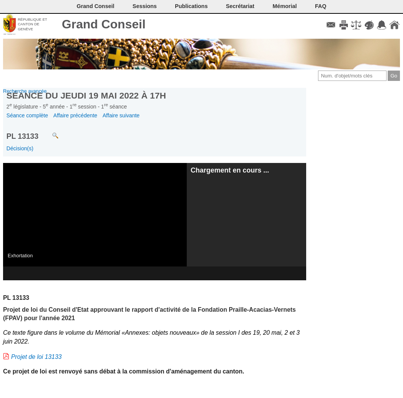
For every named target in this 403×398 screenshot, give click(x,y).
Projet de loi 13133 (36, 357)
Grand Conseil (104, 24)
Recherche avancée (25, 91)
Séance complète (27, 115)
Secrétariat (240, 6)
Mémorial (284, 6)
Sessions (144, 6)
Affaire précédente (75, 115)
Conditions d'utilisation (356, 25)
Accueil (394, 25)
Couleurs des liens (369, 25)
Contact (330, 25)
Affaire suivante (121, 115)
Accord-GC (381, 25)
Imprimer (343, 25)
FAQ (320, 6)
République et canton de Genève (32, 24)
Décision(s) (20, 148)
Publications (191, 6)
